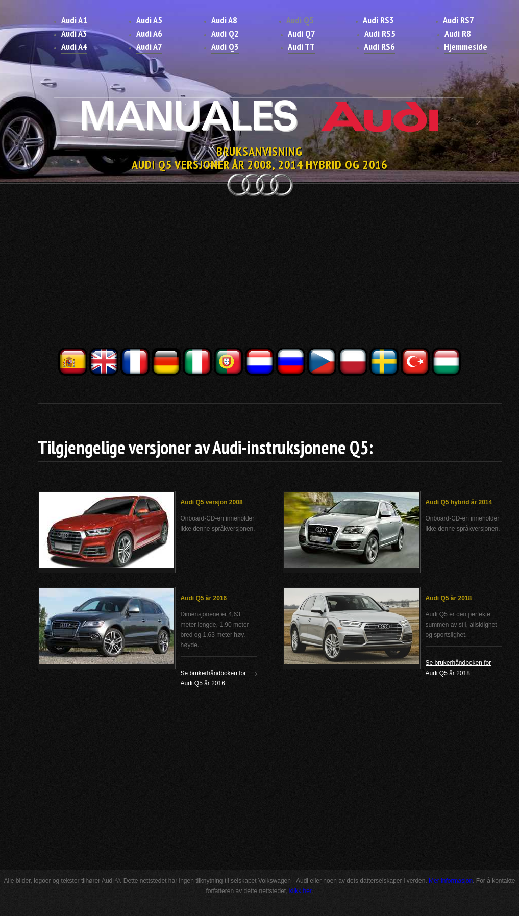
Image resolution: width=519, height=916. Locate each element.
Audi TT (301, 47)
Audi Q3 (225, 47)
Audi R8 (457, 33)
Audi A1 (74, 20)
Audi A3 (74, 33)
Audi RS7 (458, 20)
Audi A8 (224, 20)
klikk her (300, 891)
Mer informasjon (451, 880)
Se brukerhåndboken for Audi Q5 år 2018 (458, 668)
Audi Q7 (301, 33)
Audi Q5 (300, 20)
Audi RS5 (380, 33)
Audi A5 (149, 20)
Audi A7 (149, 47)
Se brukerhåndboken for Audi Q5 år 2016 (213, 678)
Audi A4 (74, 47)
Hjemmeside (465, 47)
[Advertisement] (260, 274)
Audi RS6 (379, 47)
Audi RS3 (378, 20)
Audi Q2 (225, 33)
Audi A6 (149, 33)
